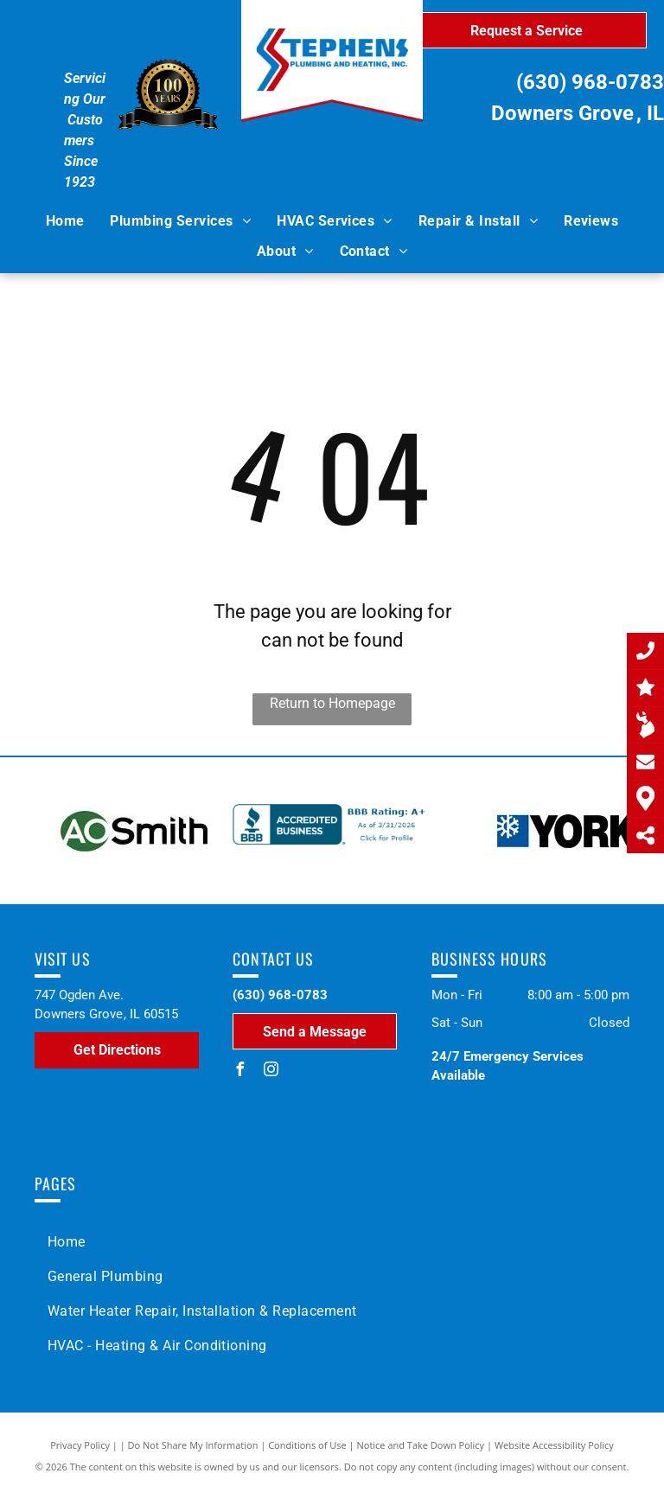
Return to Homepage (332, 703)
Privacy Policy (80, 1444)
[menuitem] (65, 221)
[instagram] (270, 1071)
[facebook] (239, 1071)
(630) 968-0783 (590, 82)
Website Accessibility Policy (554, 1444)
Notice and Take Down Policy (421, 1444)
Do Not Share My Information (193, 1444)
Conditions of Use (307, 1444)
